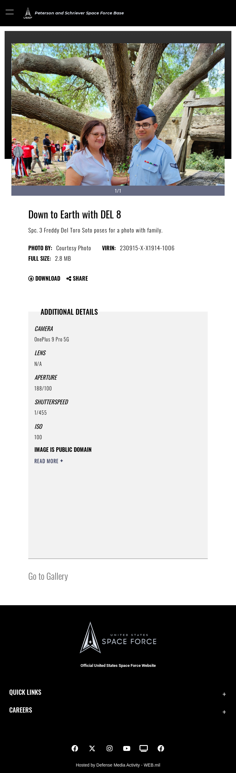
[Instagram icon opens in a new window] (109, 748)
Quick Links (25, 692)
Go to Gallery (48, 575)
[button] (10, 13)
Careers (20, 709)
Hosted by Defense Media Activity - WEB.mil (118, 765)
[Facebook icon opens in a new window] (75, 748)
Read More (47, 461)
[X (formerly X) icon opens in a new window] (92, 748)
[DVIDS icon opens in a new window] (143, 748)
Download (44, 278)
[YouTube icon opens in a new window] (126, 748)
